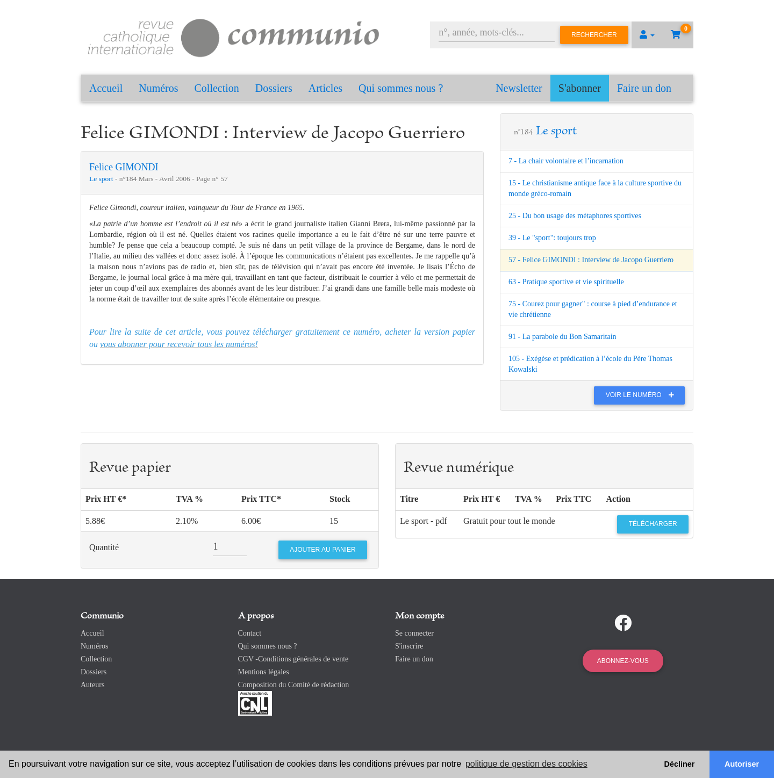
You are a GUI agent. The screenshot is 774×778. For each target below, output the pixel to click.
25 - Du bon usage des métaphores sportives (574, 216)
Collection (217, 88)
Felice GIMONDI (123, 167)
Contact (250, 633)
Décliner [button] (679, 764)
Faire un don (644, 88)
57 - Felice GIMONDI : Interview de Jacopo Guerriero (590, 260)
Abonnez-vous (623, 661)
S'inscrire (409, 646)
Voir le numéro (642, 395)
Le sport (102, 179)
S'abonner (579, 88)
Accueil (106, 88)
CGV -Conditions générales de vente (293, 659)
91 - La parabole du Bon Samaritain (562, 337)
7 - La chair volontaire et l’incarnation (566, 161)
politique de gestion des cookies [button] (526, 763)
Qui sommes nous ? (401, 88)
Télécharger (653, 524)
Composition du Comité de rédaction (293, 685)
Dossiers (273, 88)
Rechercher (594, 35)
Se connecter (414, 633)
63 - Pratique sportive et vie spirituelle (566, 282)
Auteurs (92, 685)
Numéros (158, 88)
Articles (325, 88)
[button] (647, 34)
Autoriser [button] (742, 764)
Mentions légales (263, 672)
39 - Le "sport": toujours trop (552, 238)
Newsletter (519, 88)
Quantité (104, 547)
